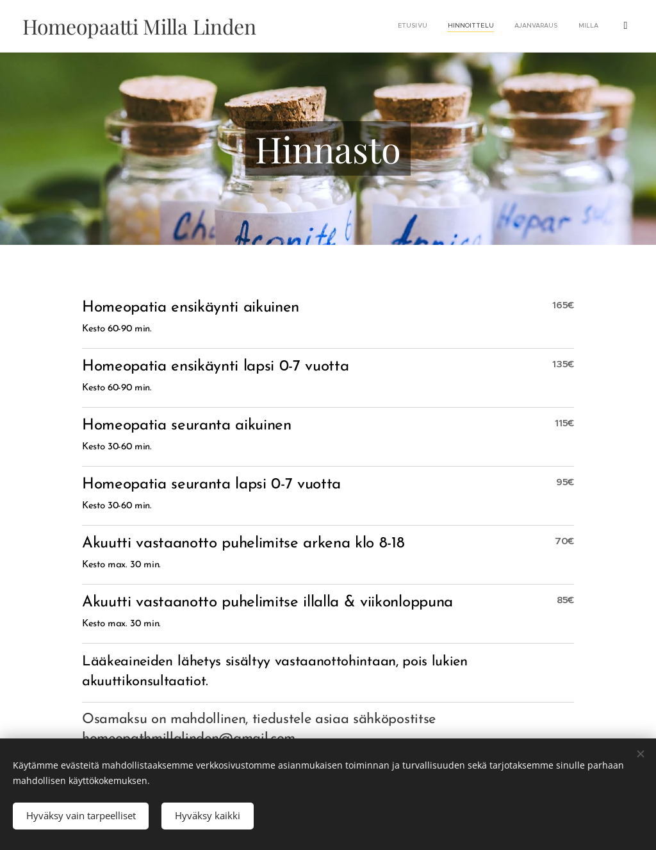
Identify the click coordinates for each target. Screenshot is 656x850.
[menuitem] (514, 26)
